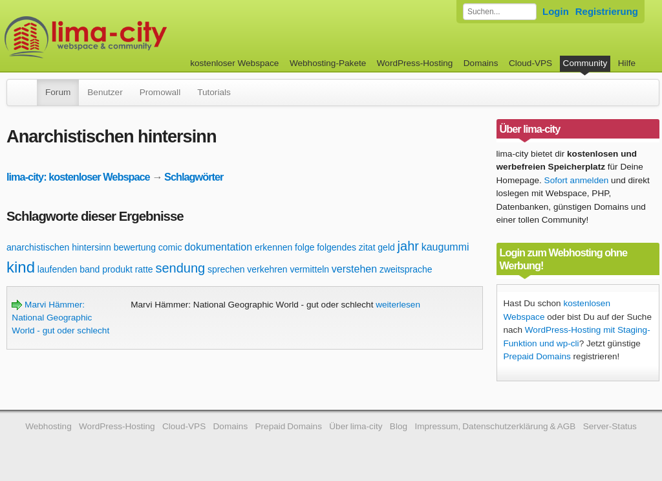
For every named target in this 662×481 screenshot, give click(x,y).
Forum (57, 92)
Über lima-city (355, 426)
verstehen (354, 268)
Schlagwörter (193, 177)
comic (170, 247)
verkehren (267, 269)
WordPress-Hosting (415, 63)
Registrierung (606, 11)
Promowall (160, 92)
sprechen (226, 269)
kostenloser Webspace (234, 63)
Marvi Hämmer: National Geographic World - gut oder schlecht (60, 318)
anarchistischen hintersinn (58, 247)
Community (585, 63)
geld (386, 247)
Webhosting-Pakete (328, 63)
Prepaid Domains (537, 356)
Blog (398, 426)
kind (20, 267)
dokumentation (218, 246)
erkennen (273, 247)
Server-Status (610, 426)
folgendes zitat (346, 247)
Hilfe (626, 63)
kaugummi (445, 246)
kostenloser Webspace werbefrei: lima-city (134, 37)
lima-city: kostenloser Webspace (78, 177)
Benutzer (104, 92)
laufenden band (68, 269)
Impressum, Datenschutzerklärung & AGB (494, 426)
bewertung (135, 247)
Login (555, 11)
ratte (144, 269)
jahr (408, 246)
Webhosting (48, 426)
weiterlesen (398, 304)
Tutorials (214, 92)
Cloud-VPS (530, 63)
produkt (117, 269)
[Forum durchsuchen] (500, 11)
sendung (180, 268)
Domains (481, 63)
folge (304, 247)
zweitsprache (405, 269)
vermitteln (309, 269)
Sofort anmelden (576, 180)
